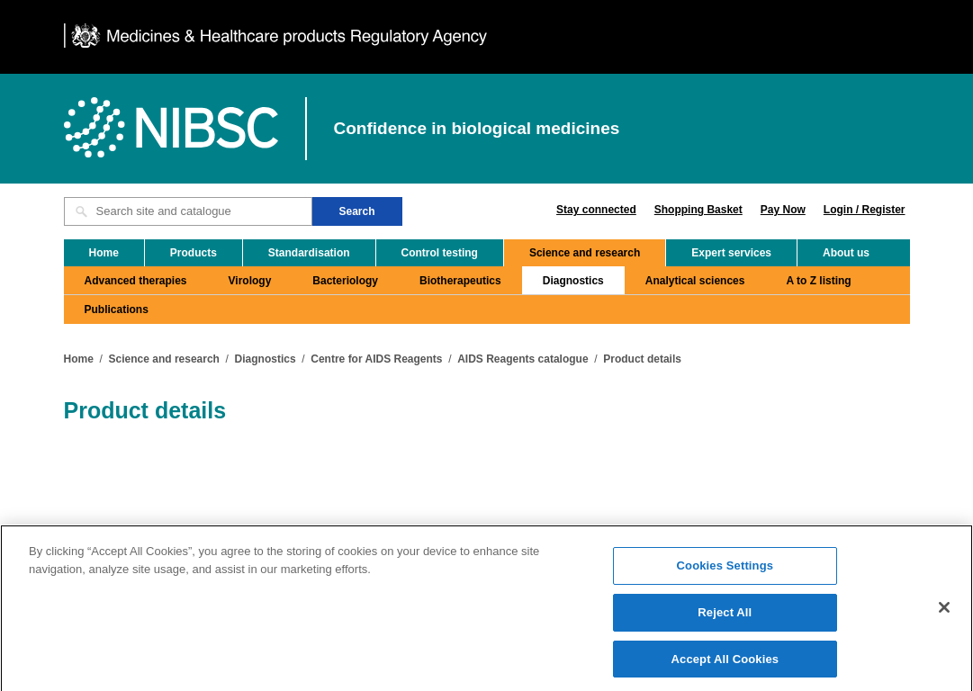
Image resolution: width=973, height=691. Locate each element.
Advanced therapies (136, 280)
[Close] (944, 613)
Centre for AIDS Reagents (376, 359)
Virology (250, 280)
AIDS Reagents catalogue (522, 359)
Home (104, 253)
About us (846, 253)
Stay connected (596, 209)
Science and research (584, 253)
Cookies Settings (725, 571)
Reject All (725, 617)
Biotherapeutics (460, 280)
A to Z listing (818, 280)
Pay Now (783, 209)
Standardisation (309, 253)
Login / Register (864, 209)
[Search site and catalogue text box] (188, 211)
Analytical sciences (695, 280)
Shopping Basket (698, 209)
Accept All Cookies (725, 663)
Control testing (439, 253)
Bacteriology (345, 280)
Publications (117, 309)
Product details (642, 359)
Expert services (731, 253)
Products (193, 253)
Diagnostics (573, 280)
